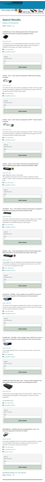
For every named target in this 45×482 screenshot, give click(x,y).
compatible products (9, 51)
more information (9, 49)
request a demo (8, 451)
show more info (7, 41)
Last (13, 26)
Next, (9, 26)
